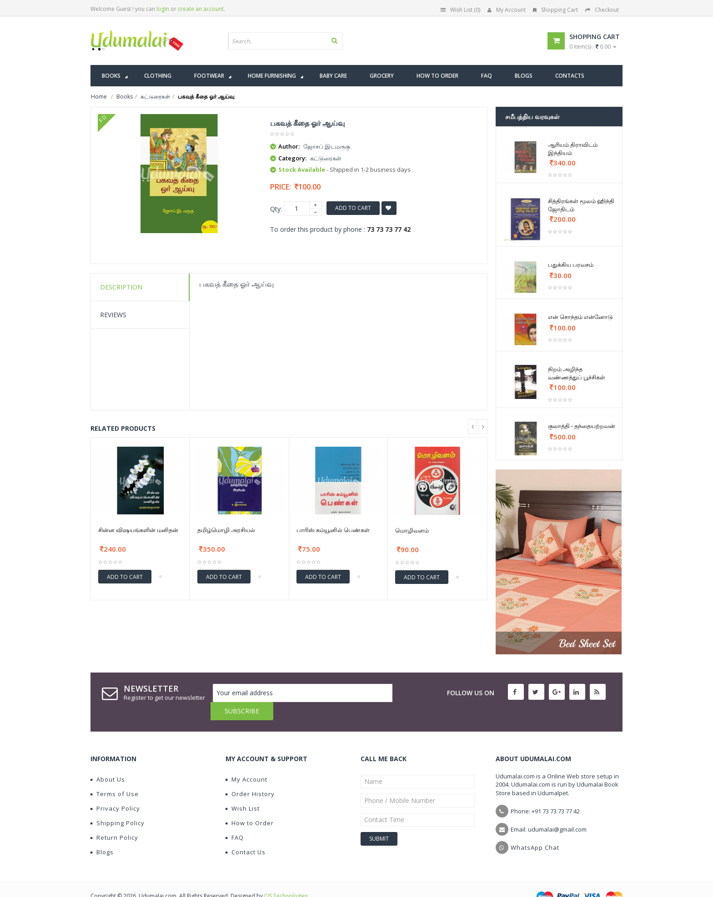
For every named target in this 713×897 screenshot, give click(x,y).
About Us (107, 761)
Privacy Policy (115, 790)
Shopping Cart (555, 10)
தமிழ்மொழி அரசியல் (226, 530)
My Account (506, 10)
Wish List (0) (460, 10)
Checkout (602, 10)
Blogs (102, 834)
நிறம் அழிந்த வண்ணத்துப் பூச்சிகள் (576, 373)
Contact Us (246, 834)
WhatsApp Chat (535, 829)
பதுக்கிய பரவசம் (570, 264)
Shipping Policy (117, 805)
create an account (201, 9)
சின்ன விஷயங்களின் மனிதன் (138, 530)
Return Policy (114, 819)
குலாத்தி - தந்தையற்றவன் (581, 426)
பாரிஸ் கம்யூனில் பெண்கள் (333, 530)
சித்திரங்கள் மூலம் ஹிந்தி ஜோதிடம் (581, 205)
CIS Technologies (286, 878)
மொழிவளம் (412, 530)
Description (121, 287)
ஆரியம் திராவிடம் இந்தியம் (573, 148)
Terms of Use (114, 776)
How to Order (250, 805)
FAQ (235, 819)
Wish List (243, 790)
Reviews (113, 314)
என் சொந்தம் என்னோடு (580, 317)
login (162, 9)
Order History (250, 776)
